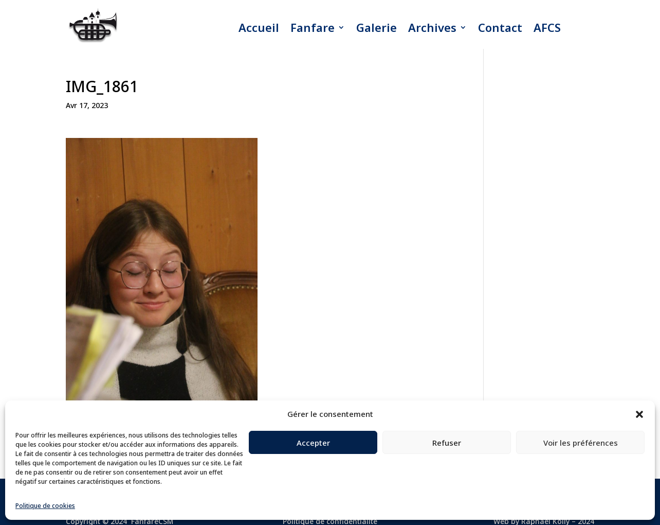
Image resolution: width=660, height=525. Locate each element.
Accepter (313, 442)
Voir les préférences (580, 442)
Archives (432, 27)
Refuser (446, 442)
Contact (500, 27)
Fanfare (312, 27)
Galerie (376, 27)
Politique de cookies (45, 505)
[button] (639, 414)
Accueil (259, 27)
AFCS (547, 27)
